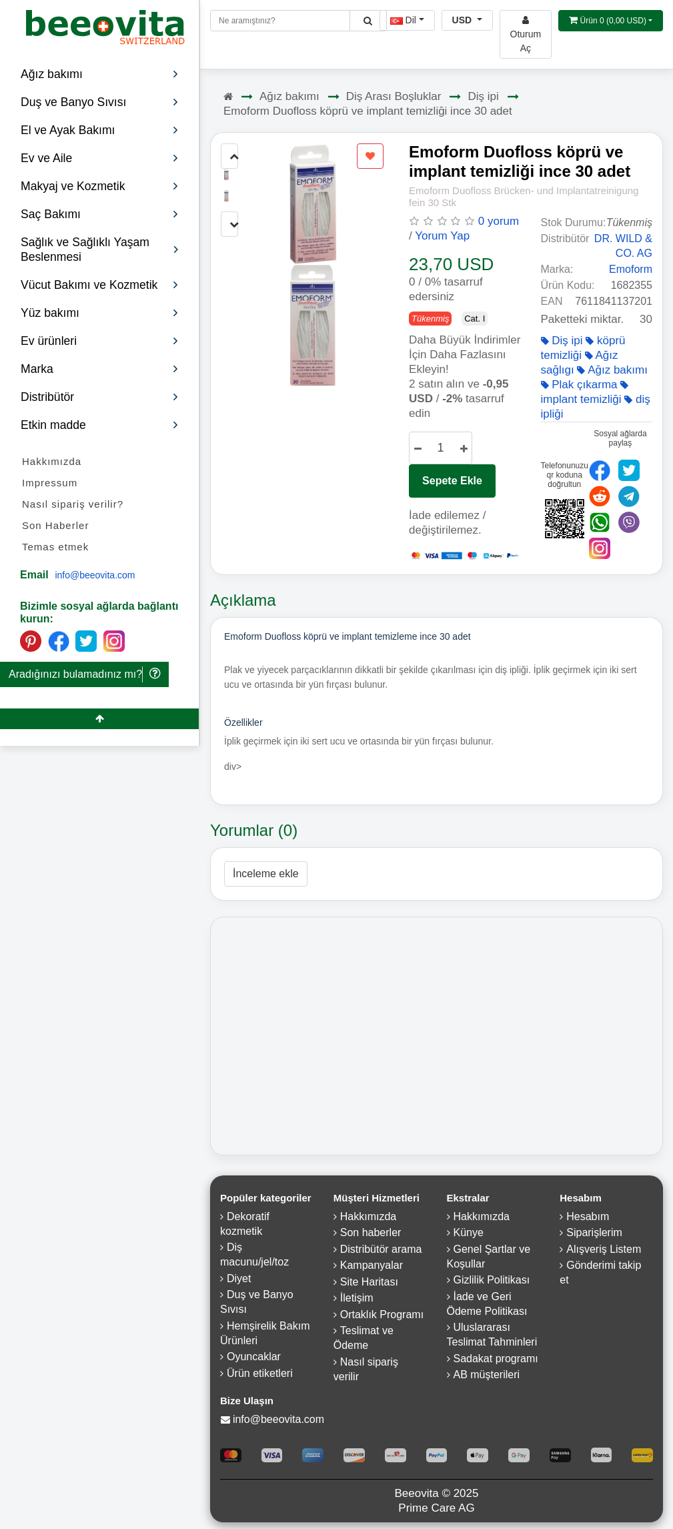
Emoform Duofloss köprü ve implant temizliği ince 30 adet (367, 111)
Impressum (49, 482)
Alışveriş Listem (603, 1249)
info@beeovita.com (95, 575)
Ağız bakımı (289, 96)
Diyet (239, 1278)
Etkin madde (100, 425)
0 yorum (498, 221)
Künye (469, 1232)
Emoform (630, 269)
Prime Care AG (436, 1508)
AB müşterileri (487, 1374)
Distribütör (100, 397)
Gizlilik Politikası (492, 1280)
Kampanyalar (371, 1265)
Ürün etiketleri (260, 1373)
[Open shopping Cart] (610, 20)
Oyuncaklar (254, 1356)
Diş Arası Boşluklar (394, 96)
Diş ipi (483, 96)
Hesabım (587, 1216)
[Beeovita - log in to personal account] (526, 34)
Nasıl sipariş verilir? (72, 504)
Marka (100, 369)
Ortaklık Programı (382, 1314)
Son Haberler (55, 525)
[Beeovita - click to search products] (368, 20)
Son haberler (371, 1232)
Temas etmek (55, 546)
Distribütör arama (381, 1249)
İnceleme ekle (266, 873)
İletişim (357, 1298)
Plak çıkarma (579, 384)
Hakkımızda (51, 461)
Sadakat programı (496, 1358)
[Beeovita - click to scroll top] (99, 718)
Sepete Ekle (452, 480)
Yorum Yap (442, 235)
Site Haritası (369, 1282)
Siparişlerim (594, 1232)
